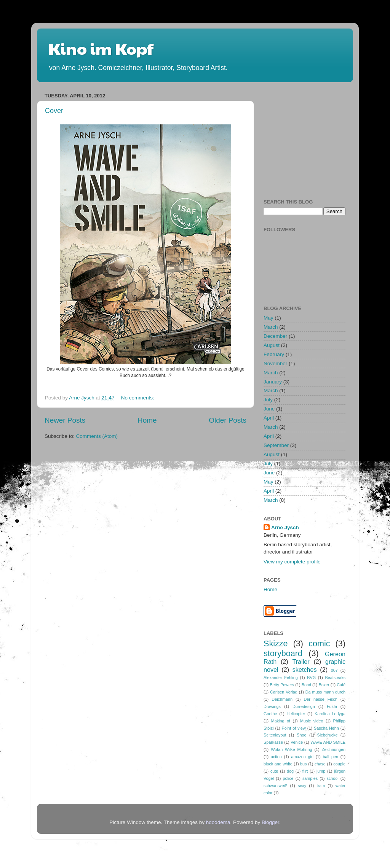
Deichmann (282, 699)
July (268, 399)
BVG (311, 677)
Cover (54, 111)
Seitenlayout (275, 735)
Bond (306, 684)
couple (339, 764)
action (276, 756)
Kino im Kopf (100, 48)
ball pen (331, 756)
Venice (297, 742)
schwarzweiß (275, 785)
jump (320, 771)
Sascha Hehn (326, 728)
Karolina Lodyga (330, 713)
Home (147, 420)
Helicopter (295, 713)
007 (334, 670)
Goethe (270, 713)
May (268, 318)
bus (303, 764)
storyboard (283, 653)
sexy (302, 785)
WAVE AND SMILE (327, 742)
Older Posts (227, 420)
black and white (278, 764)
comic (319, 643)
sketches (304, 669)
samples (310, 778)
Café (341, 684)
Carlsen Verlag (283, 692)
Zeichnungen (333, 749)
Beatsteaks (335, 677)
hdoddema (218, 822)
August (272, 345)
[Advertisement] (321, 137)
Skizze (276, 643)
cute (274, 771)
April (269, 418)
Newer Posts (65, 420)
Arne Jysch (285, 527)
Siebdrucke (327, 735)
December (275, 336)
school (333, 778)
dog (290, 771)
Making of (280, 721)
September (276, 445)
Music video (311, 721)
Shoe (301, 735)
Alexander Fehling (281, 677)
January (273, 382)
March (271, 327)
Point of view (294, 728)
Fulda (332, 706)
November (275, 363)
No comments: (138, 398)
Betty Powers (282, 684)
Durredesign (303, 706)
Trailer (300, 661)
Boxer (323, 684)
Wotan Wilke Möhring (291, 749)
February (274, 354)
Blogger (270, 822)
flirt (305, 771)
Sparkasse (273, 742)
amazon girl (302, 756)
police (288, 778)
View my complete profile (292, 562)
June (269, 409)
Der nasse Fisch (320, 699)
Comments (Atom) (97, 436)
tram (321, 785)
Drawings (272, 706)
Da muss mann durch (325, 692)
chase (320, 764)
